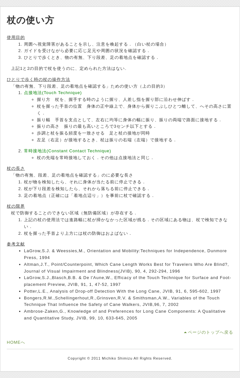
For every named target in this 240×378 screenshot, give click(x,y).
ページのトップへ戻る (210, 332)
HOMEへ (16, 342)
